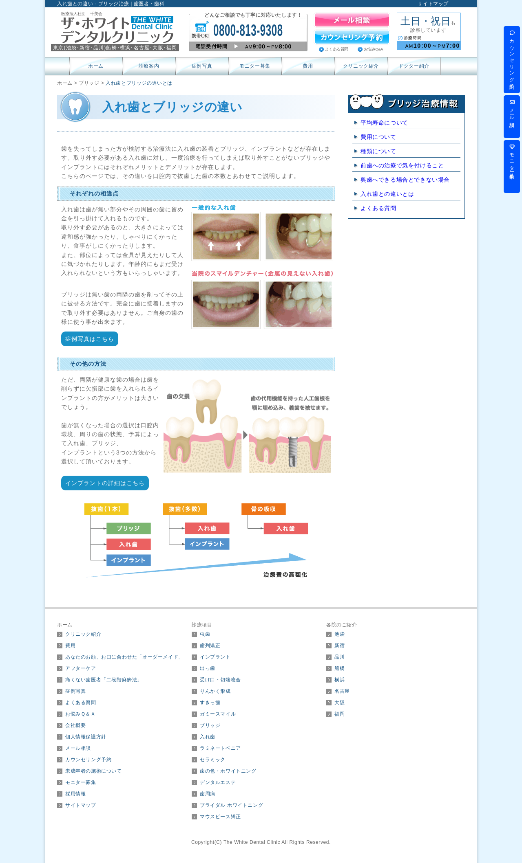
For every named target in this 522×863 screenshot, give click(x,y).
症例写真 (202, 66)
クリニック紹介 (361, 66)
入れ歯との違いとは (387, 194)
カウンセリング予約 (88, 759)
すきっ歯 (210, 702)
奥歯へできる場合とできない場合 (405, 179)
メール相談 (78, 748)
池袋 (339, 634)
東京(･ (66, 48)
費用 (308, 66)
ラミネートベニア (220, 748)
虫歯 (205, 634)
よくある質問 (336, 49)
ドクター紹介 (413, 66)
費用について (378, 137)
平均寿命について (384, 122)
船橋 (339, 668)
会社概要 (75, 725)
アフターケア (80, 668)
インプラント (215, 657)
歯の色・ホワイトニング (228, 771)
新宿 (339, 645)
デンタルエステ (218, 782)
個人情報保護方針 (85, 737)
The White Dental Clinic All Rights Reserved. (277, 842)
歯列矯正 (210, 645)
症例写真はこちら (89, 339)
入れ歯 (207, 737)
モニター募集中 (512, 157)
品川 (339, 657)
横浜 (339, 680)
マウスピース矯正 (220, 816)
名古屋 (342, 691)
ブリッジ (210, 725)
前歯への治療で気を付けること (402, 165)
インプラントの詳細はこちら (105, 483)
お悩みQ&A (373, 49)
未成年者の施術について (93, 771)
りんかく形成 (215, 691)
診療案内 (149, 66)
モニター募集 (254, 66)
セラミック (213, 759)
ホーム (96, 66)
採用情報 (75, 794)
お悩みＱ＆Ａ (80, 714)
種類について (378, 151)
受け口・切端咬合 (220, 680)
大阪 (339, 702)
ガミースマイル (218, 714)
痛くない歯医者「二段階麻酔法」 (103, 680)
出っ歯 (207, 668)
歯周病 (207, 794)
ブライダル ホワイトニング (231, 805)
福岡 (339, 714)
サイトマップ (433, 4)
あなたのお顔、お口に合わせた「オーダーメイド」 (124, 657)
